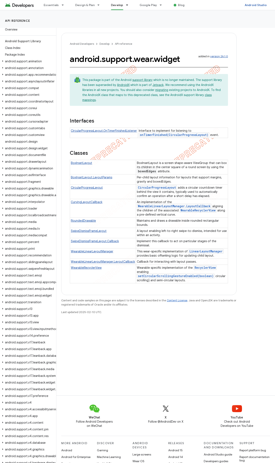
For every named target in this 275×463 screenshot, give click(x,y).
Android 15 (175, 450)
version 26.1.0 (219, 56)
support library (142, 80)
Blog (181, 5)
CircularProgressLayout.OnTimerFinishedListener (104, 131)
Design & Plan (85, 5)
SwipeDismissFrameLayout (89, 231)
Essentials (51, 5)
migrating (161, 90)
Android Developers (82, 44)
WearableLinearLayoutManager (92, 251)
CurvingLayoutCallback (86, 202)
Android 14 (175, 457)
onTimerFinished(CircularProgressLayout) (174, 135)
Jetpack (158, 85)
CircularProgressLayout (87, 187)
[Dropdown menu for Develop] (129, 5)
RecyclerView (205, 268)
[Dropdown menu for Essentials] (64, 5)
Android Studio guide (218, 454)
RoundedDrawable (83, 221)
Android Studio (256, 5)
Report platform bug (252, 450)
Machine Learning (109, 457)
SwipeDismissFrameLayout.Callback (95, 241)
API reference (17, 21)
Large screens (141, 454)
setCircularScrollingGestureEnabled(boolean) (176, 276)
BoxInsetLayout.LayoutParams (91, 177)
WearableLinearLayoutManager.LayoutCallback (174, 206)
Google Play (148, 5)
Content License (177, 300)
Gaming (102, 450)
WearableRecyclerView (198, 210)
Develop (104, 44)
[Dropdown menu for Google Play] (162, 5)
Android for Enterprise (75, 457)
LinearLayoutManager (206, 251)
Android (66, 450)
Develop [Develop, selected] (117, 5)
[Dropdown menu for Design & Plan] (100, 5)
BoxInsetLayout (81, 163)
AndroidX (123, 85)
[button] (27, 61)
